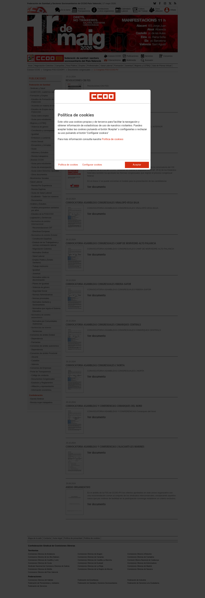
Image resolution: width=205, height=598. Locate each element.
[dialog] (102, 130)
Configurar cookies (92, 164)
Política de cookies (112, 139)
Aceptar (137, 164)
